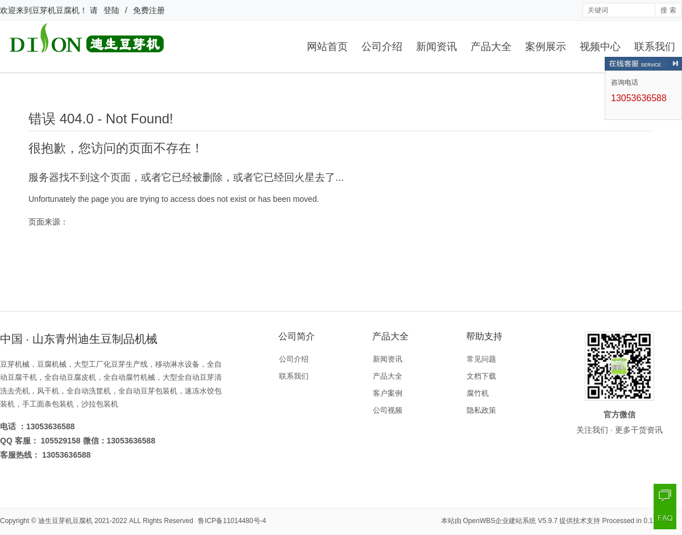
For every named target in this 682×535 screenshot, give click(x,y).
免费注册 (149, 10)
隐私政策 (481, 410)
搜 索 (668, 10)
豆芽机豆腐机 (56, 10)
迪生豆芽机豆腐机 (65, 521)
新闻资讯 (436, 46)
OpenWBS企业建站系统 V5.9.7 (510, 521)
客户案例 (387, 393)
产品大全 (491, 46)
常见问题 (481, 359)
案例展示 (545, 46)
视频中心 (600, 46)
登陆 (111, 10)
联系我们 (654, 46)
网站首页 (327, 46)
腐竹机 (478, 393)
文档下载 (481, 376)
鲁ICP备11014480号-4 (232, 521)
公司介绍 (381, 46)
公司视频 (387, 410)
